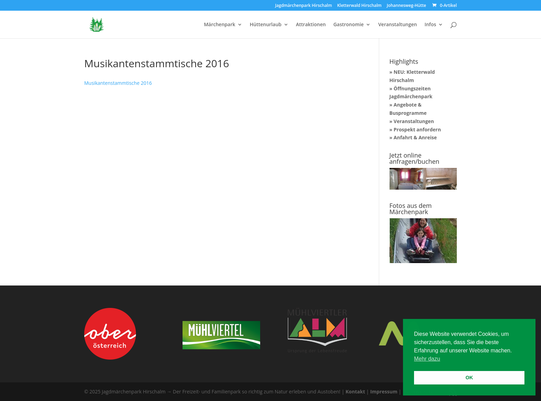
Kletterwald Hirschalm (359, 5)
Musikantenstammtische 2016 (118, 83)
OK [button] (469, 377)
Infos (430, 25)
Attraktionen (311, 25)
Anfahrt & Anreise (415, 137)
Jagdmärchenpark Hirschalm (303, 5)
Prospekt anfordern (417, 129)
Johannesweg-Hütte (406, 5)
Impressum (383, 391)
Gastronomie (348, 25)
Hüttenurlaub (266, 25)
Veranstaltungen (397, 25)
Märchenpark (219, 25)
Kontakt (355, 391)
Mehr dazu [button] (427, 359)
